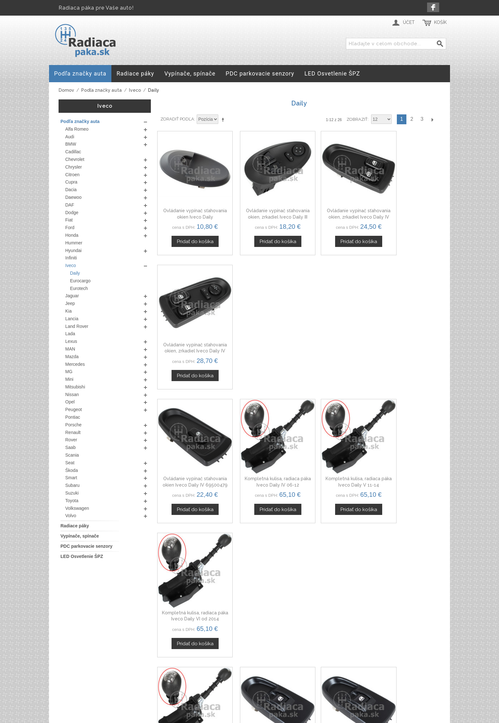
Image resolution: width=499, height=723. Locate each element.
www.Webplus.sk (267, 718)
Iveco (135, 90)
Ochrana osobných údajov (246, 664)
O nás (356, 657)
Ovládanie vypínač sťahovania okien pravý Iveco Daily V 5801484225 (335, 456)
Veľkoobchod (366, 672)
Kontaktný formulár (372, 664)
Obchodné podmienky (241, 657)
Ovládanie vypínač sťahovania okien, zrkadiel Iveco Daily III (262, 207)
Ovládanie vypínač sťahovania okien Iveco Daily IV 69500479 (190, 332)
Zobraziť (357, 119)
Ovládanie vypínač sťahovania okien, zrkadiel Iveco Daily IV (335, 207)
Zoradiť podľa (177, 119)
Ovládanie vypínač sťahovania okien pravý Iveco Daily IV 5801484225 (263, 456)
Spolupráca (363, 679)
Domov (66, 90)
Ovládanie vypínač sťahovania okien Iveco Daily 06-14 (407, 456)
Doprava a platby (235, 672)
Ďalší (432, 119)
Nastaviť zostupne (224, 119)
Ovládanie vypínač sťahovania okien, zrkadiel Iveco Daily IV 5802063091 (407, 207)
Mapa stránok (231, 679)
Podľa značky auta (101, 90)
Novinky (359, 687)
